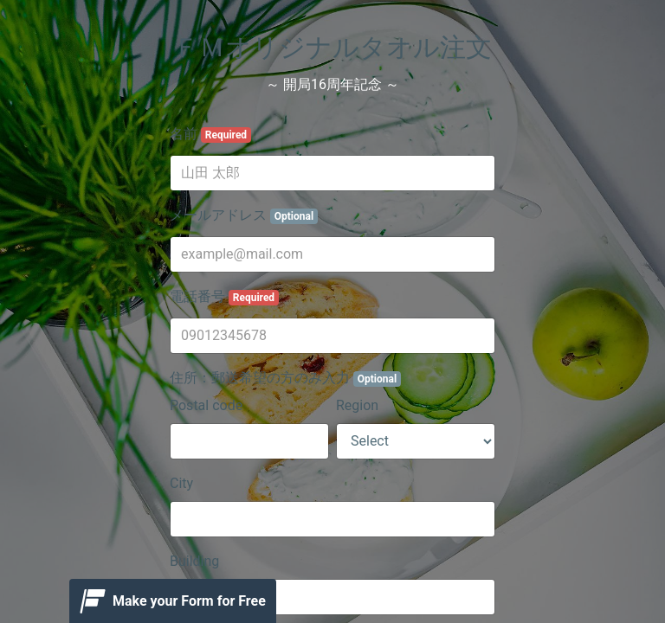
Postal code (206, 405)
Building (194, 561)
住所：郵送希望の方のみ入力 (285, 378)
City (181, 483)
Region (357, 405)
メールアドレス (244, 215)
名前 (210, 134)
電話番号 (224, 296)
